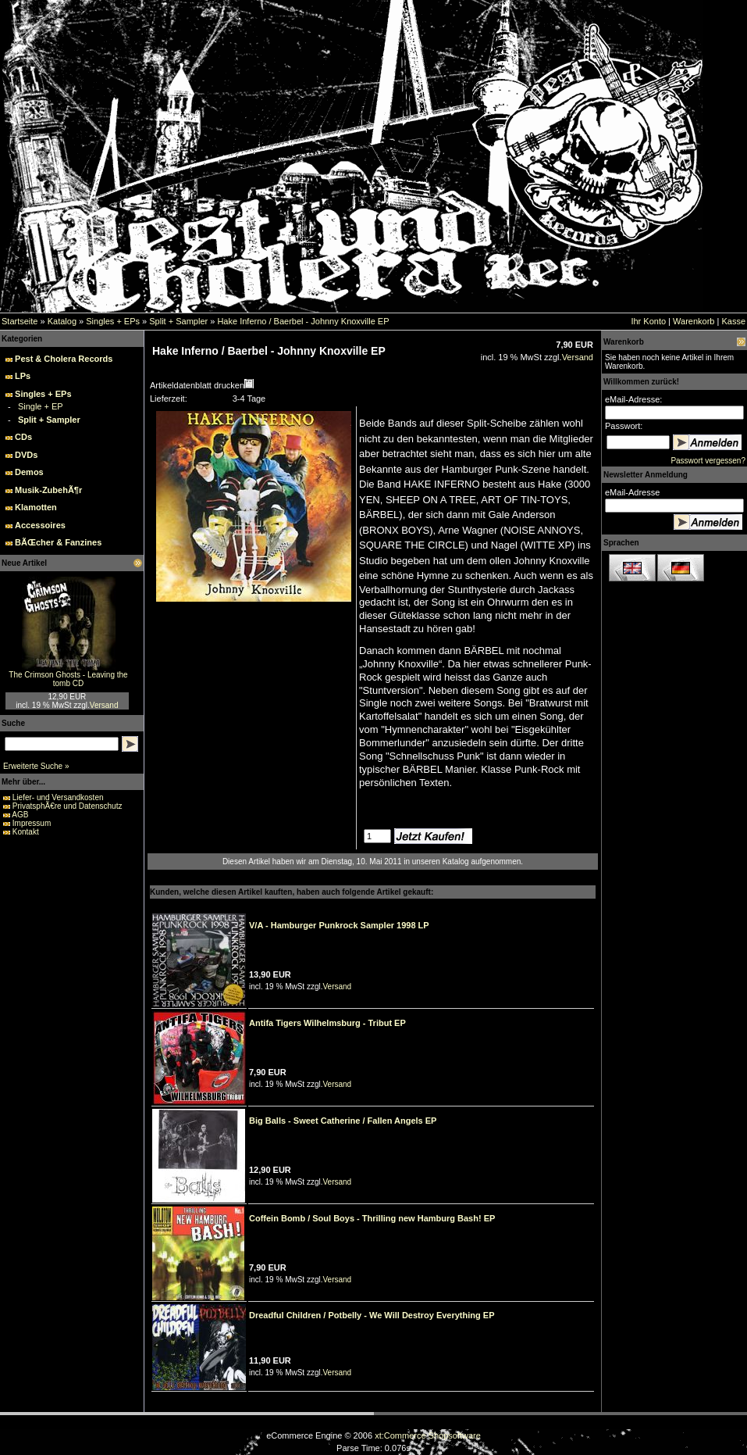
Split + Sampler (178, 321)
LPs (22, 376)
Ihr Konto (648, 321)
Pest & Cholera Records (63, 358)
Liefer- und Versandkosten (58, 797)
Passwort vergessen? (708, 460)
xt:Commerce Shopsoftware (428, 1435)
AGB (20, 814)
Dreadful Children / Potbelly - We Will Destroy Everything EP (371, 1315)
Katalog (62, 321)
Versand (104, 705)
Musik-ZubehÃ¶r (48, 490)
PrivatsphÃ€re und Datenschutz (67, 806)
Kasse (733, 321)
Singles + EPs (113, 321)
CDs (23, 437)
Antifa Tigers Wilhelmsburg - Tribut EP (327, 1023)
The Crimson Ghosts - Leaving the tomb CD (68, 679)
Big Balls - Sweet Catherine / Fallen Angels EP (342, 1120)
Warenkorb (693, 321)
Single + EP (40, 406)
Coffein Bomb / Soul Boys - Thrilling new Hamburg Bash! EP (372, 1218)
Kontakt (25, 832)
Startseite (19, 321)
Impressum (31, 823)
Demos (29, 472)
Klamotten (36, 507)
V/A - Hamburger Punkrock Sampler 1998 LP (339, 925)
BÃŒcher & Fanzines (58, 542)
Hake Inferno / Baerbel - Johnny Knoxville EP (303, 321)
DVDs (26, 454)
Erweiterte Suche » (36, 766)
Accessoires (40, 525)
